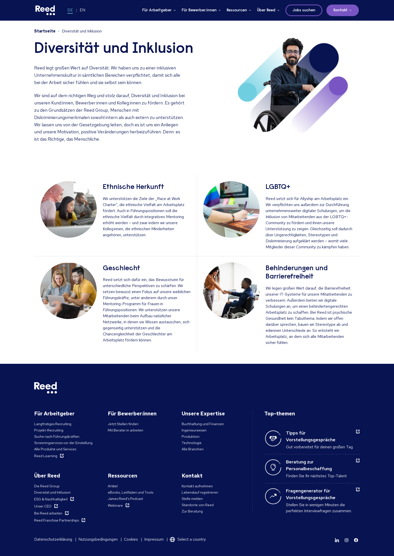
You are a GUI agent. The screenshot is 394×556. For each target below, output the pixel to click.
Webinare (115, 505)
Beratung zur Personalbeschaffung (309, 465)
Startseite (45, 31)
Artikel (113, 486)
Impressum (154, 539)
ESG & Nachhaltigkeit (51, 499)
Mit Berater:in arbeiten (125, 430)
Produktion (191, 436)
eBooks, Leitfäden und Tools (130, 492)
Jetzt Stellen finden (123, 424)
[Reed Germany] (45, 10)
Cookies (131, 539)
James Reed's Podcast (125, 498)
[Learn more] (337, 540)
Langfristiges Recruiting (52, 424)
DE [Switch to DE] (70, 10)
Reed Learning (45, 456)
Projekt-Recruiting (48, 430)
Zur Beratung (192, 511)
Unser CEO (43, 506)
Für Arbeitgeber (157, 10)
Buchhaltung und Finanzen (203, 424)
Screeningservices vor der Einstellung (63, 443)
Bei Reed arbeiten (48, 513)
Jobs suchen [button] (303, 10)
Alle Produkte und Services (55, 449)
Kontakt (340, 10)
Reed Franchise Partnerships (56, 520)
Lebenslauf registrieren (200, 492)
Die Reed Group (47, 486)
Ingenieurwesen (194, 430)
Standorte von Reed (198, 505)
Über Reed (266, 10)
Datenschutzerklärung (53, 539)
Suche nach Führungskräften (56, 436)
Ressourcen (237, 10)
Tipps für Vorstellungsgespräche (310, 436)
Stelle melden (192, 498)
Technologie (192, 443)
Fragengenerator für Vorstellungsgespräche (310, 494)
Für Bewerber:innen (199, 10)
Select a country (191, 539)
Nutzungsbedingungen (98, 539)
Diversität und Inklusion (52, 492)
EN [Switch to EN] (82, 10)
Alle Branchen (193, 449)
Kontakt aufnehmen (197, 486)
